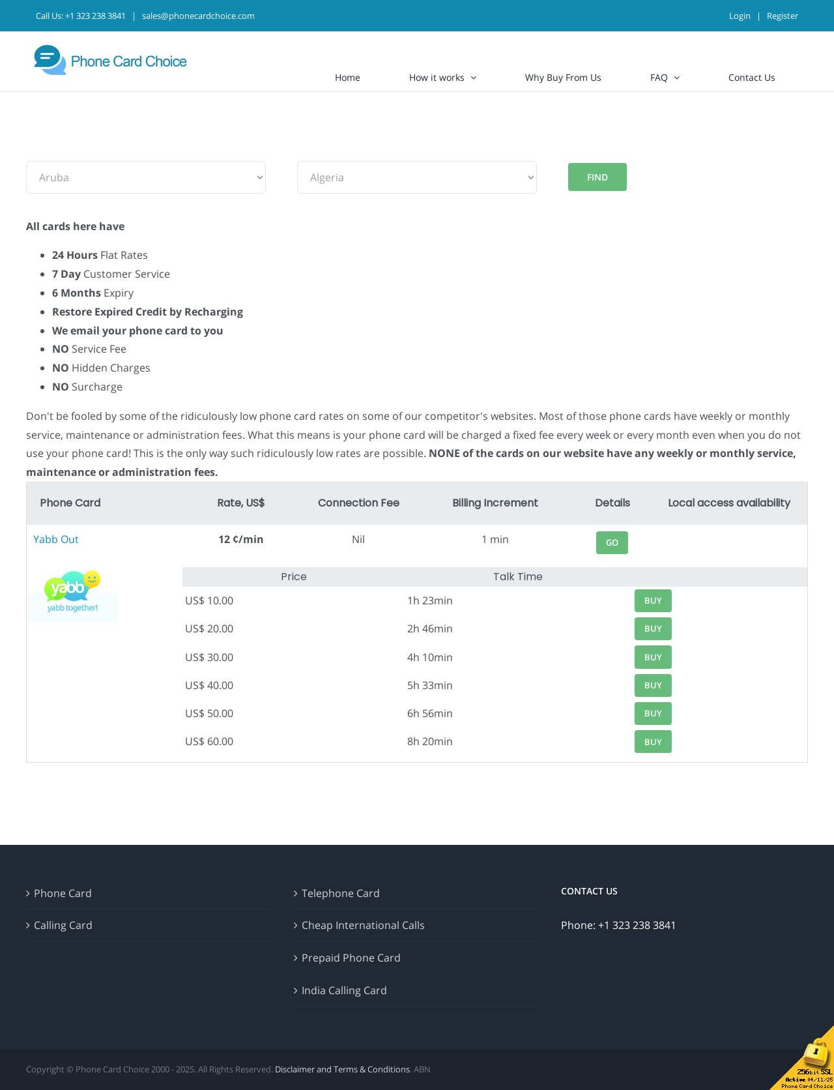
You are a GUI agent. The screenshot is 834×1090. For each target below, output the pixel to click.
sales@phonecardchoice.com (198, 16)
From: (40, 151)
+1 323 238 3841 (95, 16)
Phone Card (63, 893)
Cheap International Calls (363, 925)
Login (740, 16)
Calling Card (63, 925)
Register (782, 16)
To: (304, 151)
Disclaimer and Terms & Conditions (342, 1069)
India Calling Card (344, 990)
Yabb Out (56, 539)
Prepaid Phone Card (351, 957)
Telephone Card (341, 893)
